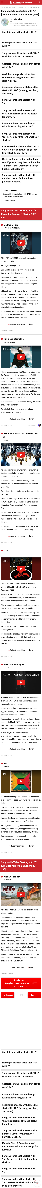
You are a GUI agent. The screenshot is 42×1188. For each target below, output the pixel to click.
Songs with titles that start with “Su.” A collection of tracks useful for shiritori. (19, 113)
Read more (21, 983)
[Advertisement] (21, 1023)
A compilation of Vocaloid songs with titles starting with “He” (18, 124)
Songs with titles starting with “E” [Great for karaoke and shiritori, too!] (20, 195)
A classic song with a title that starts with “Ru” (21, 65)
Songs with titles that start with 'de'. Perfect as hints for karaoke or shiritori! (20, 137)
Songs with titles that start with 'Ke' (18, 101)
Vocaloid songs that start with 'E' (19, 32)
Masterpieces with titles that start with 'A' (20, 44)
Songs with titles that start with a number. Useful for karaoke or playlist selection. (19, 178)
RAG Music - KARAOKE (8, 7)
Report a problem (7, 331)
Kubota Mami (34, 425)
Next (33, 995)
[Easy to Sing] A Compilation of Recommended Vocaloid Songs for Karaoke (20, 1146)
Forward (8, 995)
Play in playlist (8, 201)
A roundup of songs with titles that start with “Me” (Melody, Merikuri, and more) (20, 90)
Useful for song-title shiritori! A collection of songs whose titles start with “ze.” (18, 77)
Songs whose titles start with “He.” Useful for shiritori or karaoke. (20, 55)
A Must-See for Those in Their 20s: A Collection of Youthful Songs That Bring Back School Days (20, 149)
